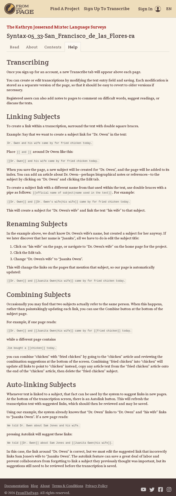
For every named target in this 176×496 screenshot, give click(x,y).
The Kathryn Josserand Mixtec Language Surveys (56, 27)
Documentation (16, 481)
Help (73, 46)
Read (14, 46)
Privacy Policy (96, 481)
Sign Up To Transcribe (106, 8)
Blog (34, 481)
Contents (52, 46)
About (32, 46)
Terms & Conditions (67, 481)
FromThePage (27, 488)
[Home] (19, 8)
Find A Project (64, 8)
